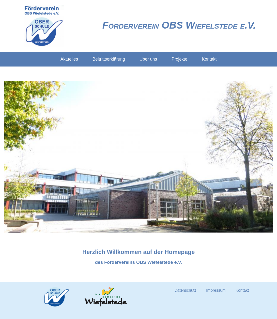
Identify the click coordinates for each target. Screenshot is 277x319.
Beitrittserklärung (108, 59)
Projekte (179, 59)
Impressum (216, 290)
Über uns (148, 59)
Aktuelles (69, 59)
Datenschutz (185, 290)
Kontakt (209, 59)
